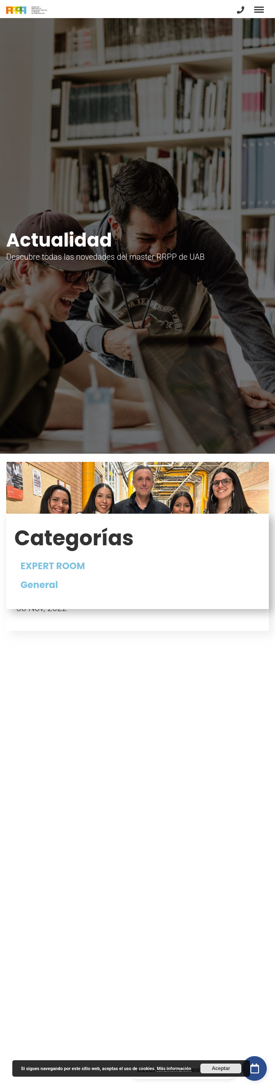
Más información (174, 1068)
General (39, 584)
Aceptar (221, 1068)
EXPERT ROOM (53, 565)
